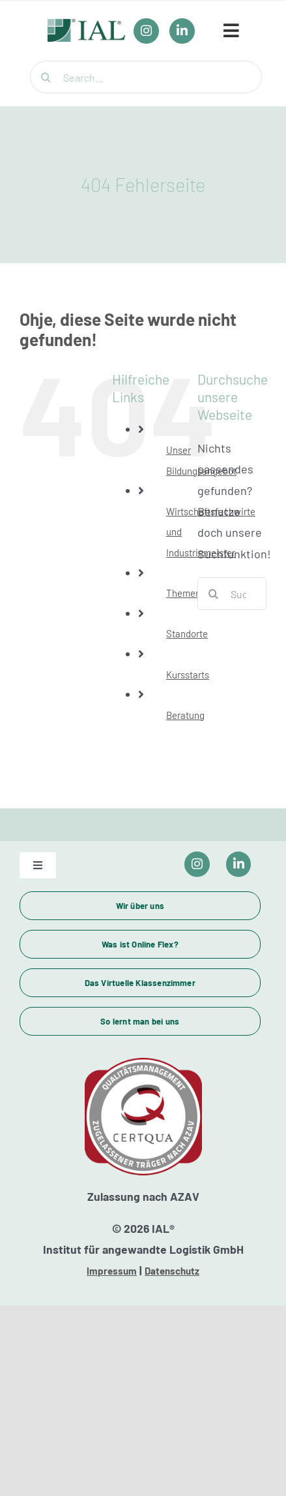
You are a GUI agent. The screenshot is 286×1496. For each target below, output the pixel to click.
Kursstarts (187, 674)
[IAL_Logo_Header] (86, 25)
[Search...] (146, 77)
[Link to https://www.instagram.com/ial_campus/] (197, 864)
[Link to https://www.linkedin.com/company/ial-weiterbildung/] (238, 864)
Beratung (185, 715)
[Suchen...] (231, 593)
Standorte (187, 633)
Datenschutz (172, 1271)
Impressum (112, 1271)
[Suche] (46, 77)
